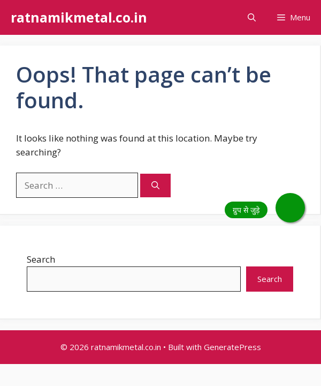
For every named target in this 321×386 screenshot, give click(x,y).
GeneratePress (232, 347)
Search (41, 259)
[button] (251, 17)
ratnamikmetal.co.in (79, 17)
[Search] (155, 186)
